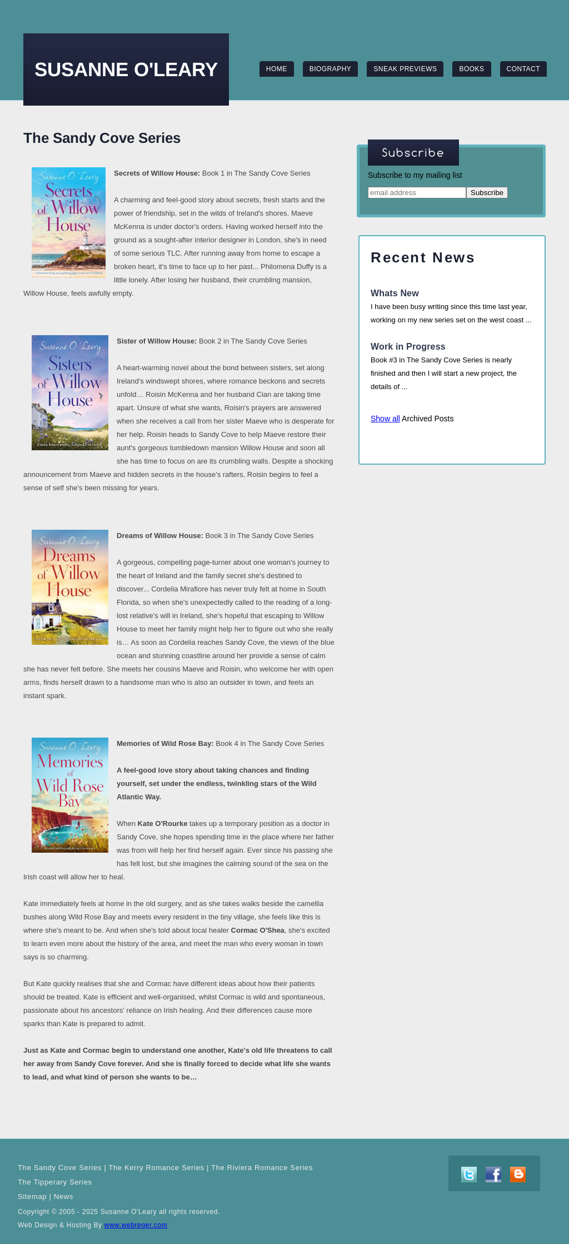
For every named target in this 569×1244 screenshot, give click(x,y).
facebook (493, 1174)
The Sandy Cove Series (60, 1167)
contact (523, 69)
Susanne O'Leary (126, 69)
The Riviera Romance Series (262, 1167)
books (471, 69)
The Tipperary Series (55, 1182)
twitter (469, 1174)
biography (331, 69)
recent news (423, 257)
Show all (385, 418)
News (63, 1196)
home (276, 69)
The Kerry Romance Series (156, 1167)
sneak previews (405, 69)
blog (518, 1174)
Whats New (395, 293)
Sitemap (32, 1196)
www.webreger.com (136, 1225)
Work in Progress (408, 346)
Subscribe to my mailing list (415, 175)
